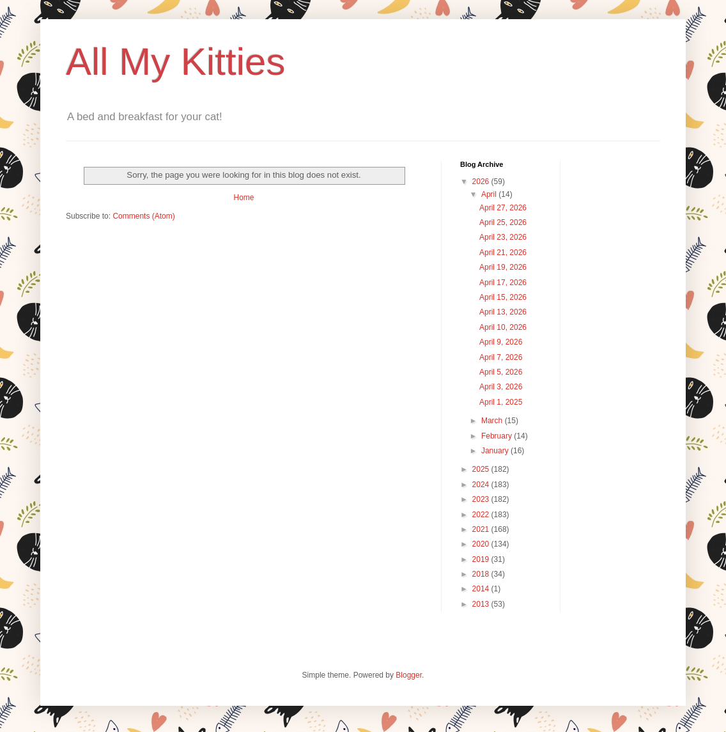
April (489, 194)
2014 (481, 588)
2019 (481, 559)
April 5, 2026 (500, 372)
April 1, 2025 (500, 402)
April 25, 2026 (503, 222)
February (497, 436)
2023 (481, 499)
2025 (481, 469)
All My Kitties (175, 61)
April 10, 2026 (503, 327)
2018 (481, 574)
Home (243, 197)
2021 (481, 529)
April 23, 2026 (503, 237)
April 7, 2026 (500, 357)
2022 (481, 514)
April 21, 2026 (503, 252)
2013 (481, 604)
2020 (481, 544)
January (496, 450)
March (493, 420)
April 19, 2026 (503, 267)
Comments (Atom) (143, 216)
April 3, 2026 (500, 386)
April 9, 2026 (500, 342)
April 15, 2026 (503, 297)
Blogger (409, 675)
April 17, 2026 (503, 282)
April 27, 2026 (503, 207)
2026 (481, 181)
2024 (481, 484)
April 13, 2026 (503, 312)
